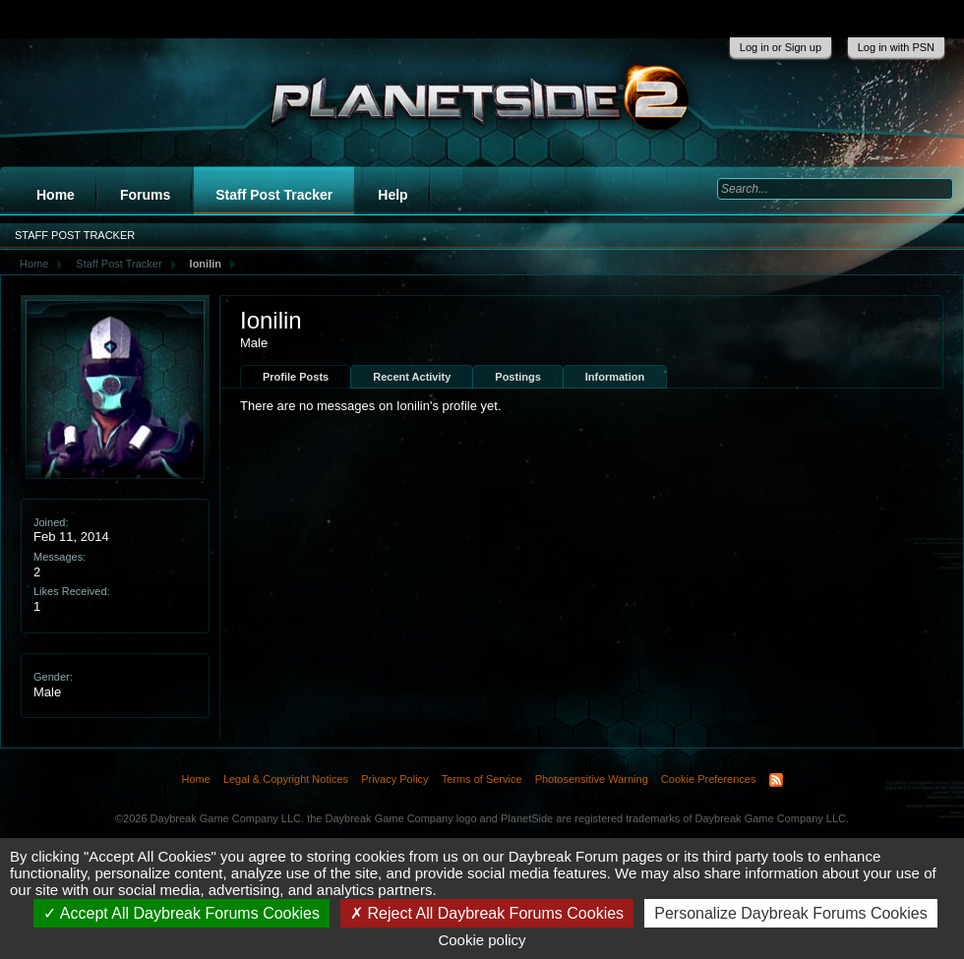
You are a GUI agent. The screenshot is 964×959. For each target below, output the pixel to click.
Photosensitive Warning (591, 779)
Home (55, 195)
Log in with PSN (896, 47)
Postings (517, 377)
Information (615, 377)
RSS (776, 780)
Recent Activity (412, 377)
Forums (145, 195)
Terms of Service (482, 779)
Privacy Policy (394, 779)
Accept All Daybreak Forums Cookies (181, 913)
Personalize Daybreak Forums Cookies (790, 913)
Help (392, 195)
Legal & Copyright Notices (285, 779)
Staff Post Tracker (273, 195)
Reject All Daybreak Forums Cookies (487, 913)
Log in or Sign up (780, 47)
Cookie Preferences (708, 779)
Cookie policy (481, 939)
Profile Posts (296, 377)
